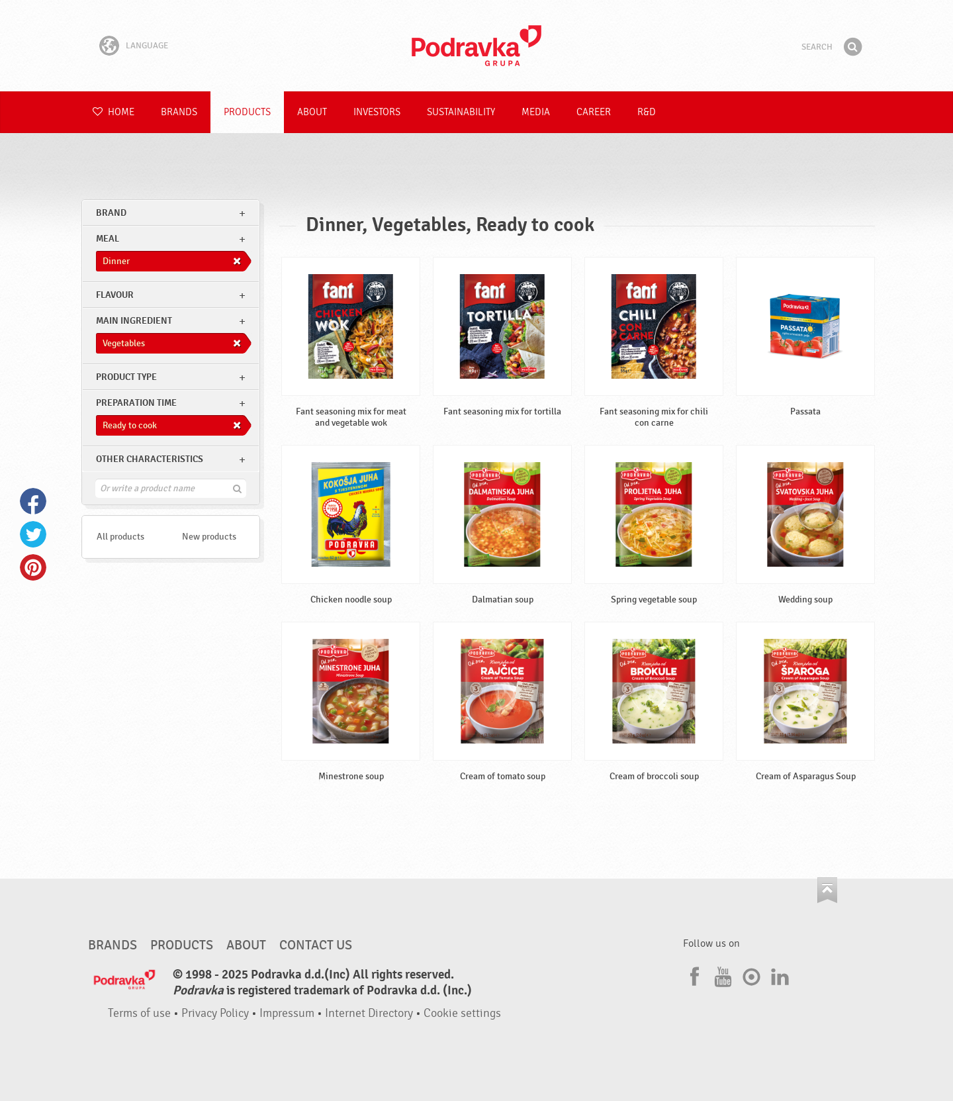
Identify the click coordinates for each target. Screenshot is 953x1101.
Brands (179, 112)
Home (113, 112)
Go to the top (827, 890)
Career (593, 112)
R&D (646, 112)
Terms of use (139, 1013)
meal (107, 238)
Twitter (33, 534)
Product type (126, 377)
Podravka (476, 46)
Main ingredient (134, 320)
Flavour (115, 295)
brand (111, 212)
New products (209, 536)
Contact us (315, 945)
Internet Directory (369, 1013)
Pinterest (33, 567)
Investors (376, 112)
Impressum (286, 1013)
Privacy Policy (215, 1013)
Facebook (33, 501)
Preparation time (136, 402)
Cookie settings (462, 1013)
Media (536, 112)
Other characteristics (149, 459)
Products (247, 112)
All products (120, 536)
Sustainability (461, 112)
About (312, 112)
